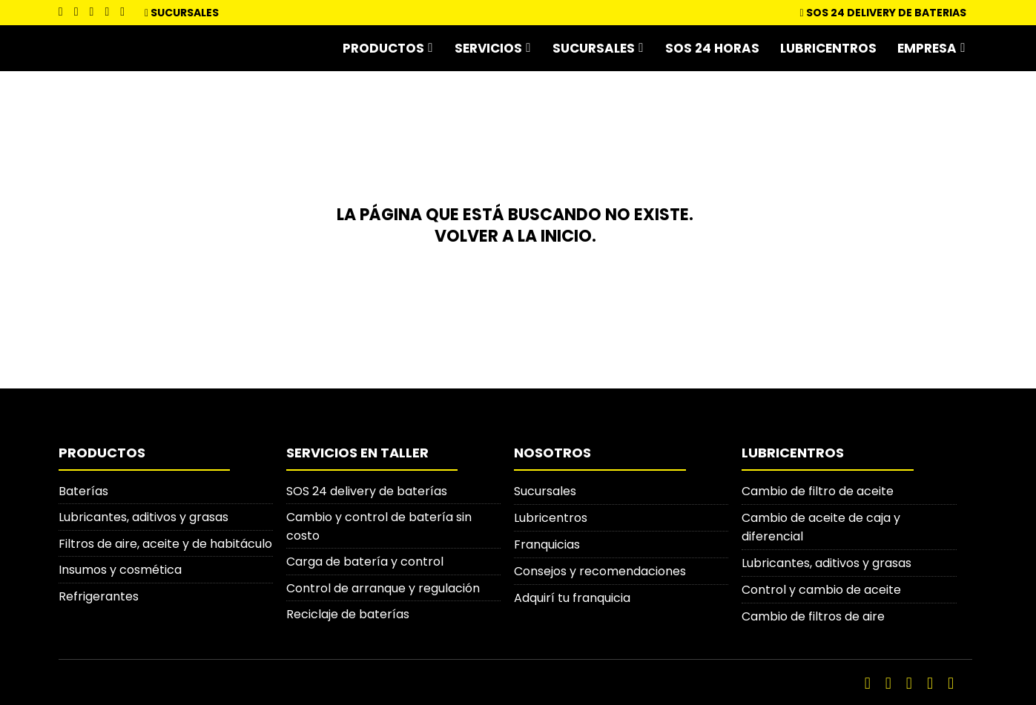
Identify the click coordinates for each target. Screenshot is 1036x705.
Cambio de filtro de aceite (818, 488)
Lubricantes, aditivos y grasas (143, 515)
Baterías (83, 488)
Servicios (488, 47)
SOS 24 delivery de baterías (366, 488)
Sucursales (185, 12)
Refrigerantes (99, 595)
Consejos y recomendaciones (600, 568)
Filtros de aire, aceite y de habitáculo (165, 542)
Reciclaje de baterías (347, 614)
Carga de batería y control (364, 560)
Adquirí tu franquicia (572, 595)
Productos (383, 47)
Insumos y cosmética (120, 568)
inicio (566, 234)
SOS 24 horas (712, 47)
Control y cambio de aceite (821, 587)
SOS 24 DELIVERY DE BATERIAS (884, 12)
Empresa (927, 47)
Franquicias (547, 542)
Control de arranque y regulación (383, 587)
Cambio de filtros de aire (813, 614)
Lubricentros (828, 47)
